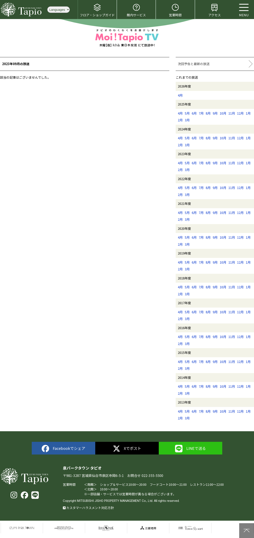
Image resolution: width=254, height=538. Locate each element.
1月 (248, 113)
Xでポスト (127, 448)
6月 (194, 113)
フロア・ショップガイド (97, 10)
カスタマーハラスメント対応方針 (88, 507)
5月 (187, 113)
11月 (231, 113)
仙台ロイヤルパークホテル (106, 528)
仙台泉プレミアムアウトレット (64, 528)
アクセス (214, 10)
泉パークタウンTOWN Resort (190, 528)
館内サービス (136, 10)
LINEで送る (190, 448)
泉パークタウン (22, 528)
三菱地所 (148, 528)
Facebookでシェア (64, 448)
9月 (215, 113)
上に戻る (246, 530)
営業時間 (175, 10)
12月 (240, 113)
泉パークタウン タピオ (22, 9)
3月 (187, 120)
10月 (223, 113)
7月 (201, 113)
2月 (180, 120)
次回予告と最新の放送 (194, 64)
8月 (208, 113)
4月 (180, 95)
